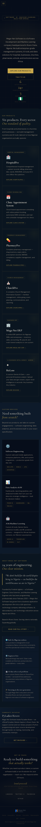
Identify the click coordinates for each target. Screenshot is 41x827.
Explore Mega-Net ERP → (16, 348)
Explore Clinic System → (16, 223)
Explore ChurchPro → (15, 308)
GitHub (20, 799)
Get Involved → (20, 740)
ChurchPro (25, 815)
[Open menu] (3, 3)
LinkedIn (9, 795)
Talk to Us (20, 77)
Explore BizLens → (13, 390)
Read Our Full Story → (18, 630)
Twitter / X (19, 795)
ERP (17, 818)
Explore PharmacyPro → (16, 265)
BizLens (18, 815)
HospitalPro (11, 815)
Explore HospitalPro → (15, 180)
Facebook (31, 795)
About (4, 815)
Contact (22, 818)
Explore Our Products (20, 71)
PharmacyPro (35, 815)
